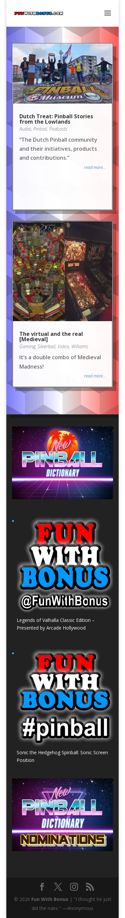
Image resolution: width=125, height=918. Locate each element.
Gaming (27, 346)
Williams (79, 346)
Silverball (46, 346)
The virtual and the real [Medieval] (51, 336)
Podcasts (58, 129)
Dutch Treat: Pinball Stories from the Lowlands (56, 119)
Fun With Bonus (49, 899)
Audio (25, 129)
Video (63, 346)
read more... (95, 167)
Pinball (40, 129)
